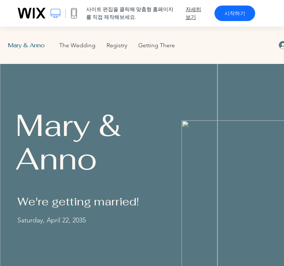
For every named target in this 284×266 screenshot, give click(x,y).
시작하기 (234, 13)
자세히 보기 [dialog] (193, 13)
